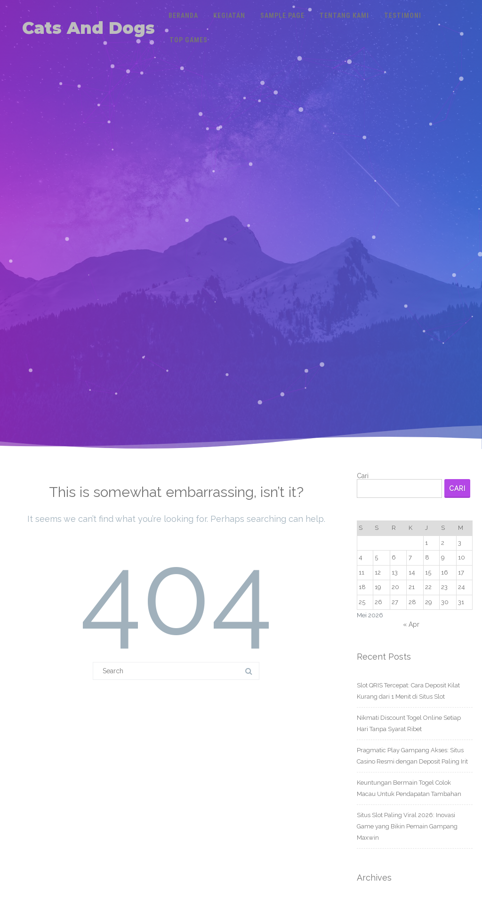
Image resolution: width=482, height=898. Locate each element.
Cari (363, 476)
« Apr (411, 624)
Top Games (188, 40)
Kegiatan (229, 15)
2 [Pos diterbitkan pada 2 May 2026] (442, 542)
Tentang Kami (344, 15)
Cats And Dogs (88, 28)
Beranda (183, 15)
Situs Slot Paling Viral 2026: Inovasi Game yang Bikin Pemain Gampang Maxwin (407, 826)
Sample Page (282, 15)
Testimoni (402, 15)
